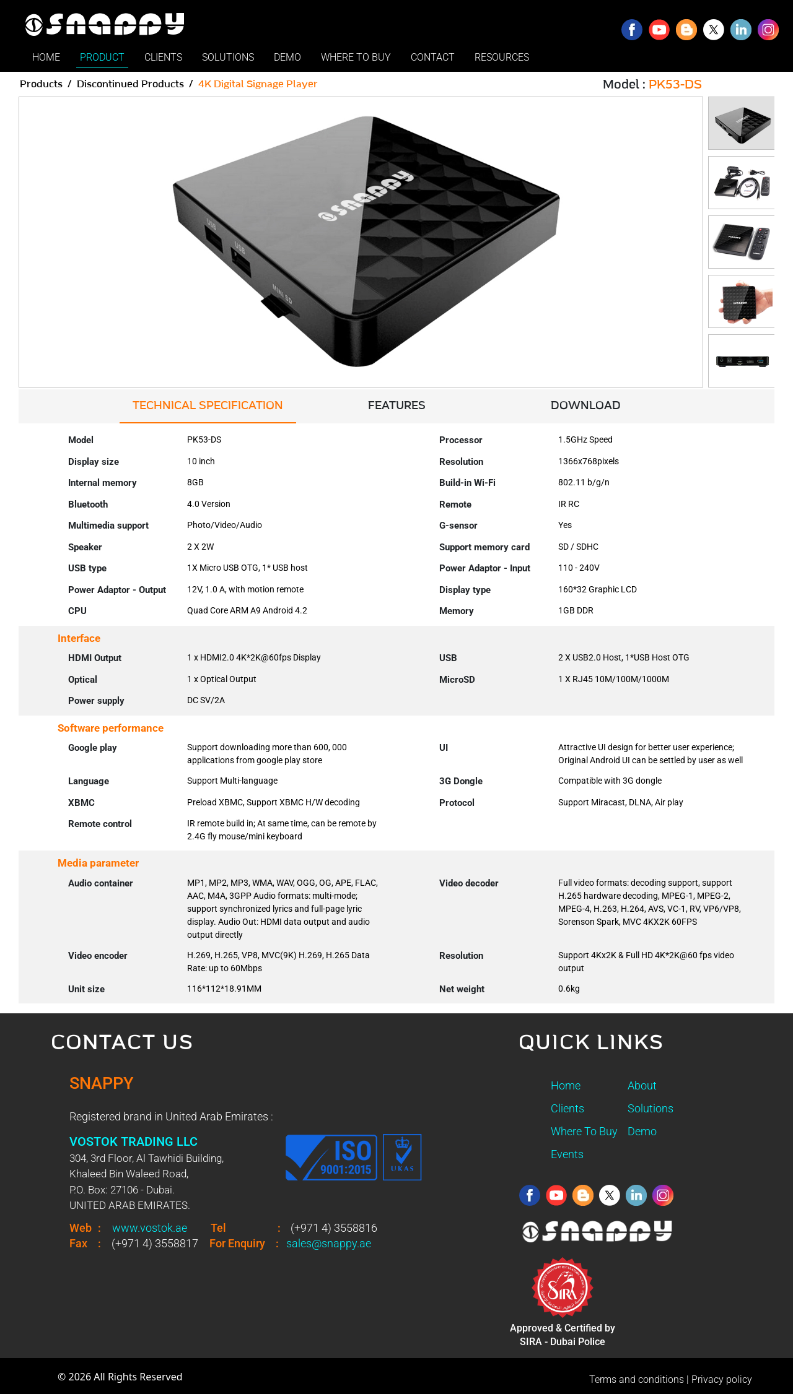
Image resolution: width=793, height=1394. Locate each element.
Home (566, 1085)
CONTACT (433, 57)
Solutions (650, 1108)
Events (567, 1154)
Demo (642, 1131)
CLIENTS (163, 57)
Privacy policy (721, 1379)
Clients (567, 1108)
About (642, 1085)
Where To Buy (584, 1131)
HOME (46, 57)
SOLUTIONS (228, 57)
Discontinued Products (130, 84)
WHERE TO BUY (356, 57)
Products (41, 84)
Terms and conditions (636, 1379)
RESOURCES (502, 57)
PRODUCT (102, 57)
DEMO (287, 57)
